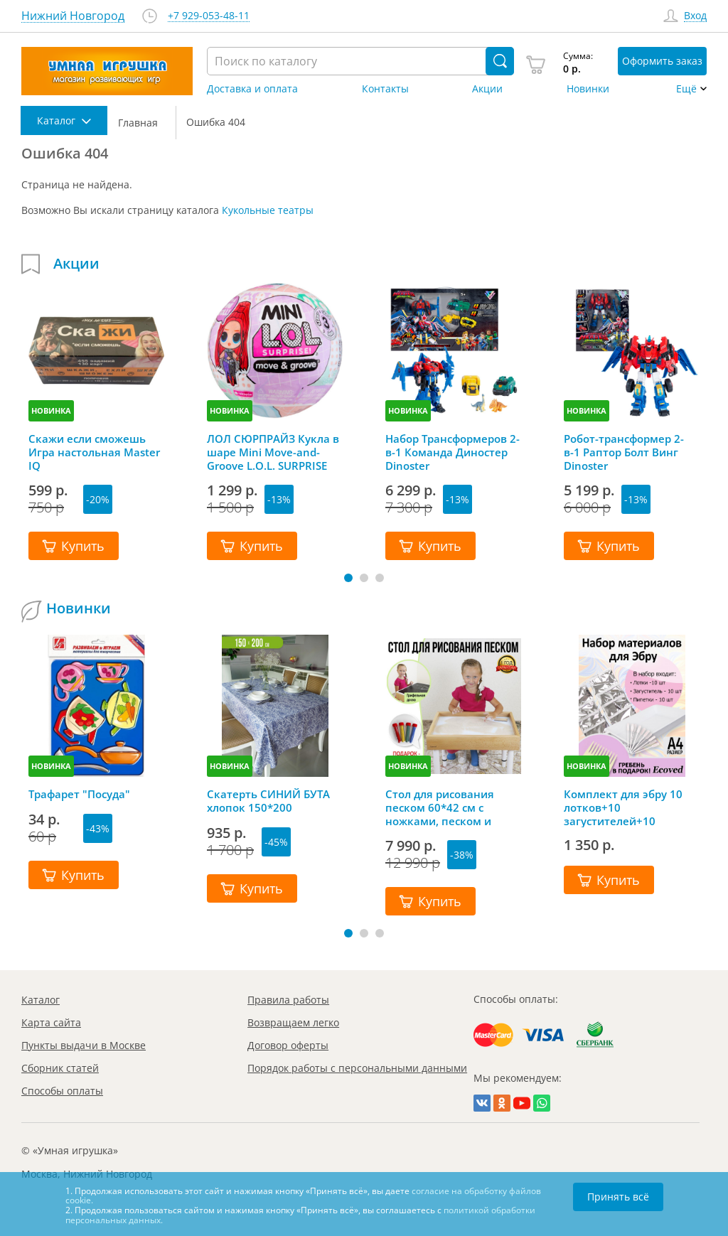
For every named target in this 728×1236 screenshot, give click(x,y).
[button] (348, 578)
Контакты (385, 89)
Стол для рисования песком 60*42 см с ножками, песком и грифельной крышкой (445, 807)
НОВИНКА (51, 410)
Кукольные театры (268, 210)
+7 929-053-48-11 (209, 16)
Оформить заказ (662, 61)
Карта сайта (51, 1022)
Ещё (686, 89)
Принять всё (618, 1196)
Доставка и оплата (252, 89)
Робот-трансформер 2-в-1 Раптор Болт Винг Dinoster (624, 452)
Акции (487, 89)
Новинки (588, 89)
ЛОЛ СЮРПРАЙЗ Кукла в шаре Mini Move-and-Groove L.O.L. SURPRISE (273, 452)
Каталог (40, 999)
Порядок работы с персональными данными (357, 1068)
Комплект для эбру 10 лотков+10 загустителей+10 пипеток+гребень (623, 807)
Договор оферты (287, 1045)
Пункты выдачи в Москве (83, 1045)
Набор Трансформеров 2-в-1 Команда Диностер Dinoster (452, 452)
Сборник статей (60, 1068)
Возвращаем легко (293, 1022)
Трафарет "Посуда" (79, 794)
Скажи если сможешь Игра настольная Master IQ (94, 452)
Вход (695, 16)
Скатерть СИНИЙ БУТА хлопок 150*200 (268, 801)
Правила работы (288, 999)
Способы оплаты (62, 1090)
